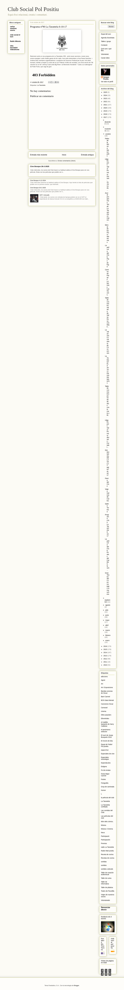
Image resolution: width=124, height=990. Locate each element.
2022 (106, 101)
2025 (106, 92)
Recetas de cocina (107, 858)
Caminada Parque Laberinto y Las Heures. (107, 282)
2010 (106, 665)
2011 (106, 662)
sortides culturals (107, 869)
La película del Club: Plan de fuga (107, 255)
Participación (105, 840)
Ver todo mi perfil (107, 82)
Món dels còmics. (107, 821)
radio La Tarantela (107, 847)
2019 (106, 111)
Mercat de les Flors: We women (107, 233)
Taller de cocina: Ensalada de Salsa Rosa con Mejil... (107, 312)
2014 (106, 652)
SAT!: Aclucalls (44, 195)
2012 (106, 659)
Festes (103, 779)
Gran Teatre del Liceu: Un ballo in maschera (107, 583)
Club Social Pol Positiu (33, 9)
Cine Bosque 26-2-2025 (39, 166)
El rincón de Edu (107, 741)
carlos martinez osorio (13, 28)
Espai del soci (106, 34)
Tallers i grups (106, 41)
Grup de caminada (107, 787)
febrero (107, 635)
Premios (104, 843)
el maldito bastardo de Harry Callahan (107, 724)
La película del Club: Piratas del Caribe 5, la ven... (107, 554)
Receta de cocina (107, 854)
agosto (107, 605)
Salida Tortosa (107, 507)
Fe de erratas (105, 770)
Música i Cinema (107, 829)
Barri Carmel (105, 697)
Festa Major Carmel (105, 775)
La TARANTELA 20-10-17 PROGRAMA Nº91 (107, 369)
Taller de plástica (107, 887)
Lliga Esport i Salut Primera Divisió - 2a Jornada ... (107, 174)
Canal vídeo (105, 58)
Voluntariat (105, 54)
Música (103, 825)
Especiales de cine (107, 754)
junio (107, 615)
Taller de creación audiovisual (107, 874)
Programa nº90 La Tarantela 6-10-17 (107, 525)
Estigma (104, 766)
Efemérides (105, 718)
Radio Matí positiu (107, 851)
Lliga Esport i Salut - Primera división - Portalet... (107, 433)
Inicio (64, 155)
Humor (103, 790)
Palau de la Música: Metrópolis (107, 147)
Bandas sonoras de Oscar (107, 692)
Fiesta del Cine (107, 482)
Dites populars (106, 715)
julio (106, 610)
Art (102, 684)
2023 (106, 98)
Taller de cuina (106, 878)
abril (106, 625)
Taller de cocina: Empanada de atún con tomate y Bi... (107, 401)
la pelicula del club (107, 797)
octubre (108, 134)
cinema (103, 711)
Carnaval (104, 708)
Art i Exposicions (107, 687)
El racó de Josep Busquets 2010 (107, 736)
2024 (106, 95)
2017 (106, 117)
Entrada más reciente (38, 155)
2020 (106, 108)
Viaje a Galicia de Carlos (107, 495)
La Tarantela (41, 85)
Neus (103, 832)
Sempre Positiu (106, 78)
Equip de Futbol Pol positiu (106, 745)
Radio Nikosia (15, 41)
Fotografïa (104, 783)
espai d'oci (105, 750)
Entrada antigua (87, 155)
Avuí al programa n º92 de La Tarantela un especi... (107, 207)
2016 (106, 646)
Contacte (104, 45)
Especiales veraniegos (105, 758)
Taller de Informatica (105, 883)
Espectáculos (105, 763)
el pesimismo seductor (105, 730)
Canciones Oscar (107, 704)
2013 (106, 656)
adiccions (104, 676)
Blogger (76, 985)
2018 (106, 114)
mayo (107, 620)
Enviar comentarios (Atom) (66, 161)
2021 (106, 105)
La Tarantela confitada (105, 806)
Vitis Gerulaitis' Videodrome (14, 47)
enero (107, 640)
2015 (106, 649)
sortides (104, 865)
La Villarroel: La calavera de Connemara (107, 341)
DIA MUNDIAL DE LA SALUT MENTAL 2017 (107, 462)
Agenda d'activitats (107, 38)
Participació (105, 836)
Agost (103, 680)
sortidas (104, 862)
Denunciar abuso (105, 908)
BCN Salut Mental (107, 700)
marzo (107, 630)
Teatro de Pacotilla (107, 891)
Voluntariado (105, 900)
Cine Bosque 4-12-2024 (38, 180)
